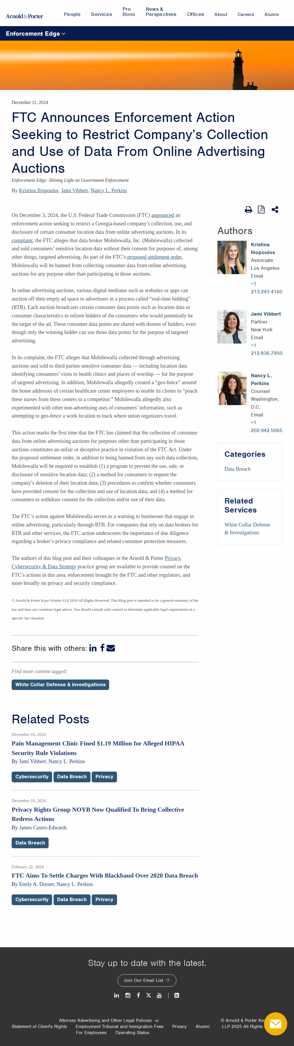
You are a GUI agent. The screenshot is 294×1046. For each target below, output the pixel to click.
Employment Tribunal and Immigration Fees (120, 1026)
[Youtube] (159, 995)
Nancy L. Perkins (109, 190)
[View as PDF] (262, 209)
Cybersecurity (32, 776)
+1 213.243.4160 (266, 288)
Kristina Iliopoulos (39, 190)
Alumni (203, 1026)
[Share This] (275, 210)
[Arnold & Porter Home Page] (24, 13)
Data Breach (237, 469)
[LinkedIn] (93, 648)
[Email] (111, 648)
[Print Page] (248, 210)
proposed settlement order (154, 257)
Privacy (104, 776)
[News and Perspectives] (174, 995)
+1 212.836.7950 (266, 349)
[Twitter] (148, 995)
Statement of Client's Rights (39, 1026)
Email (257, 276)
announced (162, 215)
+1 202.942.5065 (266, 426)
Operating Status (132, 1033)
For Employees (91, 1033)
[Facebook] (102, 648)
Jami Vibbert (74, 190)
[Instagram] (128, 995)
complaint (22, 240)
